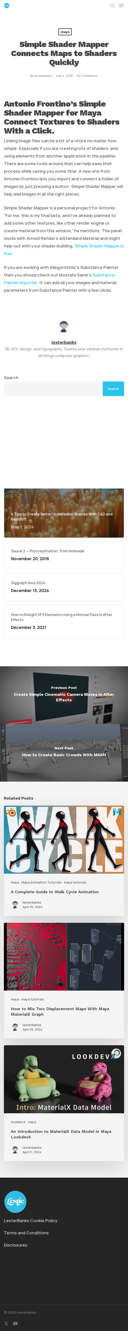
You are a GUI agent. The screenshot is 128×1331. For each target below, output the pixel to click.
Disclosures (15, 1245)
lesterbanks (43, 76)
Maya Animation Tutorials (41, 882)
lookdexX (18, 1122)
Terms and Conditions (26, 1233)
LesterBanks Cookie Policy (30, 1220)
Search (11, 377)
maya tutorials (75, 882)
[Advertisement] (64, 442)
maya (65, 32)
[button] (121, 5)
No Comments (87, 76)
